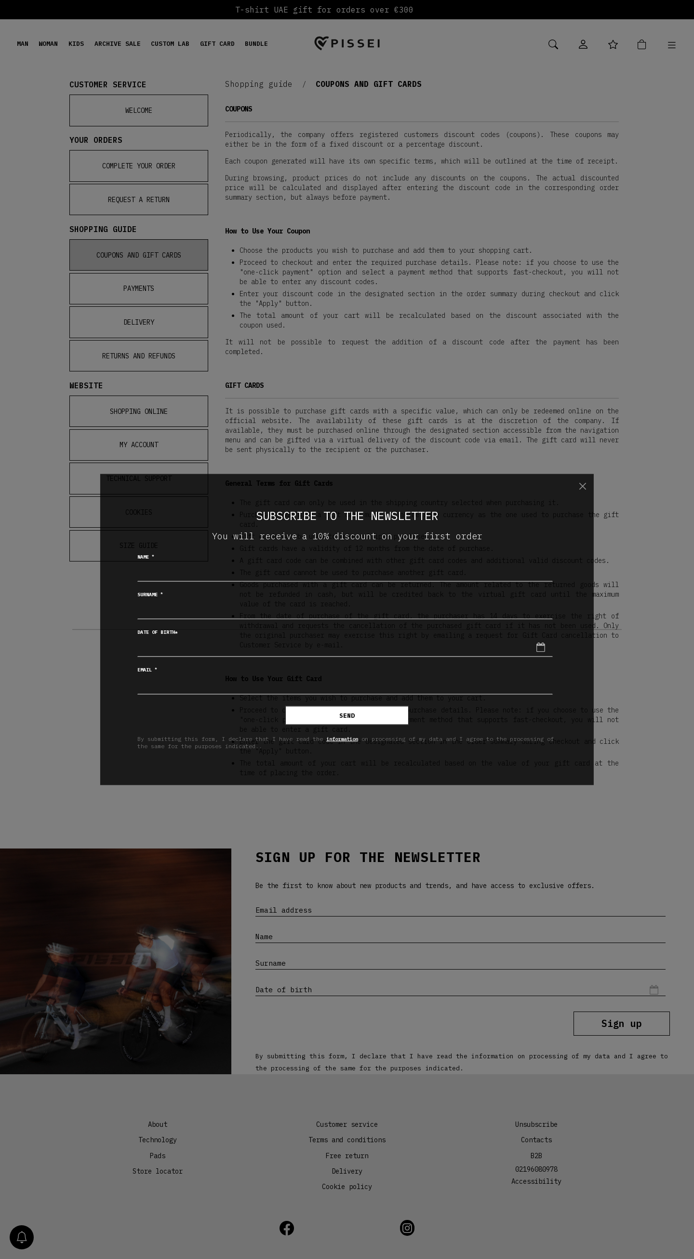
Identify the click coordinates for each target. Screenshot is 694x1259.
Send (347, 716)
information (344, 738)
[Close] (582, 486)
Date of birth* (157, 632)
